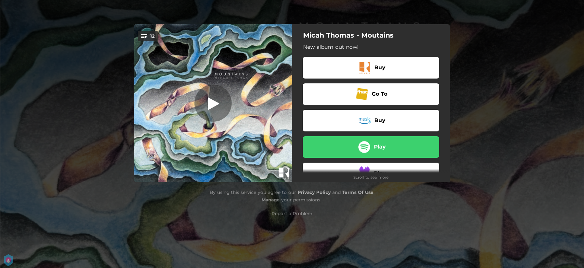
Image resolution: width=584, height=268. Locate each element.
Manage (270, 199)
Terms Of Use (358, 192)
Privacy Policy (314, 192)
